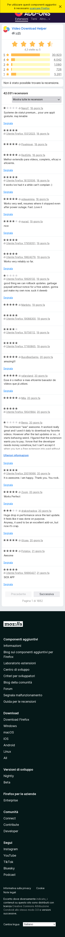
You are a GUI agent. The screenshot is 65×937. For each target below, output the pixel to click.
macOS (8, 732)
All (5, 758)
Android (9, 745)
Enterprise (10, 800)
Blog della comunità (17, 682)
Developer (10, 831)
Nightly (8, 776)
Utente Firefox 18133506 (20, 180)
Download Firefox (16, 719)
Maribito (26, 304)
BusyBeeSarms (29, 357)
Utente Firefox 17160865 (21, 346)
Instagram (10, 849)
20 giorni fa (46, 357)
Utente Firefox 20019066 (21, 473)
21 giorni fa (38, 551)
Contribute (11, 824)
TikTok (8, 862)
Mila (23, 398)
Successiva (47, 594)
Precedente (18, 594)
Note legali (9, 892)
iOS (5, 739)
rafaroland (27, 375)
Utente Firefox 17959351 (20, 243)
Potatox (26, 551)
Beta (6, 782)
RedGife (26, 155)
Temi (34, 19)
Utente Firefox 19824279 (21, 257)
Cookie (40, 888)
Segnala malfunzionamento (22, 695)
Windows (10, 726)
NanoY (25, 108)
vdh (18, 33)
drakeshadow (29, 510)
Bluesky (9, 868)
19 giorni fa (36, 221)
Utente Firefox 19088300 (21, 318)
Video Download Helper (29, 28)
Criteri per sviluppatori (19, 676)
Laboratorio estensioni (19, 663)
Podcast (9, 874)
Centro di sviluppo (16, 669)
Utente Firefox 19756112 (20, 332)
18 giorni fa (36, 108)
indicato (41, 898)
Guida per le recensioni (19, 701)
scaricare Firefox (40, 8)
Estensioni (21, 19)
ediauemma (27, 199)
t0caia (24, 540)
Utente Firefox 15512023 (20, 133)
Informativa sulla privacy (17, 888)
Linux (7, 751)
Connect (9, 818)
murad (24, 221)
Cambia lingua (11, 924)
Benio (24, 422)
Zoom (24, 492)
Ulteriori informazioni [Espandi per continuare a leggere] (16, 455)
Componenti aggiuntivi (20, 639)
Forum (7, 689)
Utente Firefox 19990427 (20, 572)
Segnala (8, 123)
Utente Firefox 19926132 (20, 278)
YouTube (9, 855)
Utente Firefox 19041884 (21, 411)
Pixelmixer (27, 144)
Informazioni (12, 645)
